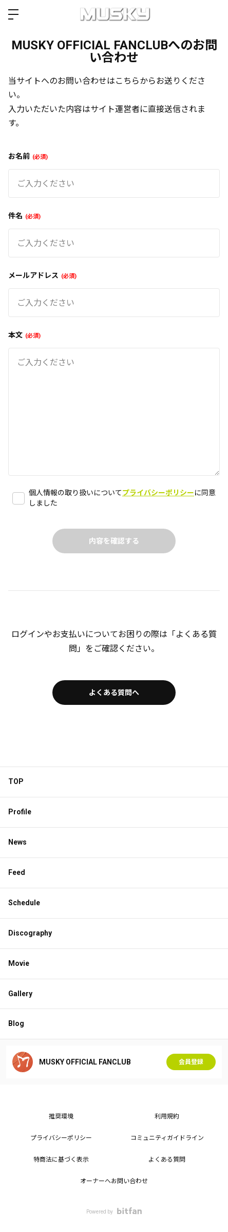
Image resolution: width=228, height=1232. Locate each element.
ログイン (211, 14)
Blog (16, 1023)
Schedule (24, 903)
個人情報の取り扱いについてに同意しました (122, 498)
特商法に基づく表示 (61, 1159)
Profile (19, 812)
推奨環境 (61, 1116)
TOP (16, 781)
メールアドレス (42, 275)
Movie (18, 963)
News (17, 842)
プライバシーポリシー (158, 493)
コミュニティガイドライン (167, 1138)
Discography (30, 933)
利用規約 (167, 1116)
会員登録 (191, 1062)
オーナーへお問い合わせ (114, 1181)
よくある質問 (166, 1159)
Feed (16, 872)
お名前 (28, 156)
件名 (24, 216)
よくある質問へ (114, 692)
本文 (24, 335)
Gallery (20, 994)
